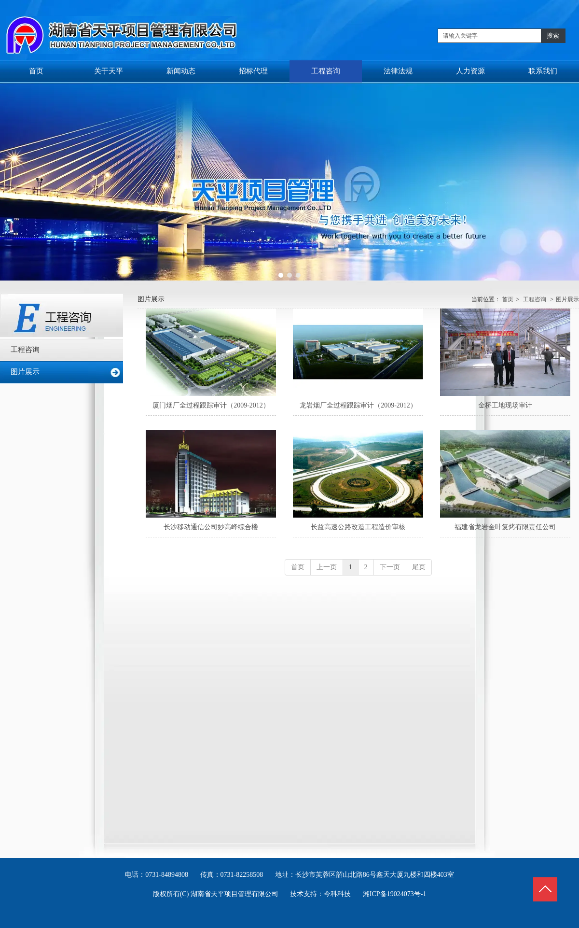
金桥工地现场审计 (505, 405)
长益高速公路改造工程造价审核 (358, 527)
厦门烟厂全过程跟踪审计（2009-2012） (211, 405)
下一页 (390, 567)
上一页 (327, 567)
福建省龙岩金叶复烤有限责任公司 (505, 527)
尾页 (419, 567)
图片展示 (567, 299)
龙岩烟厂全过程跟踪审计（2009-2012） (358, 405)
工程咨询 (534, 299)
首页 (507, 299)
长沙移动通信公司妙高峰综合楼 (211, 527)
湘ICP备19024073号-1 (394, 894)
